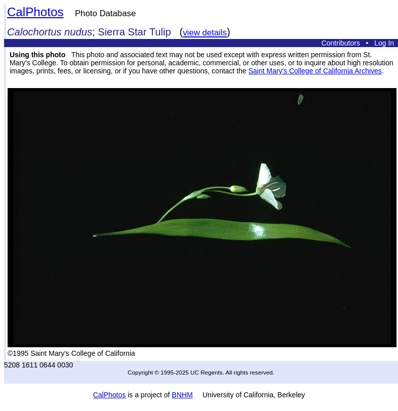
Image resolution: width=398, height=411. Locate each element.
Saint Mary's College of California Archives (314, 71)
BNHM (182, 395)
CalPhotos (35, 12)
